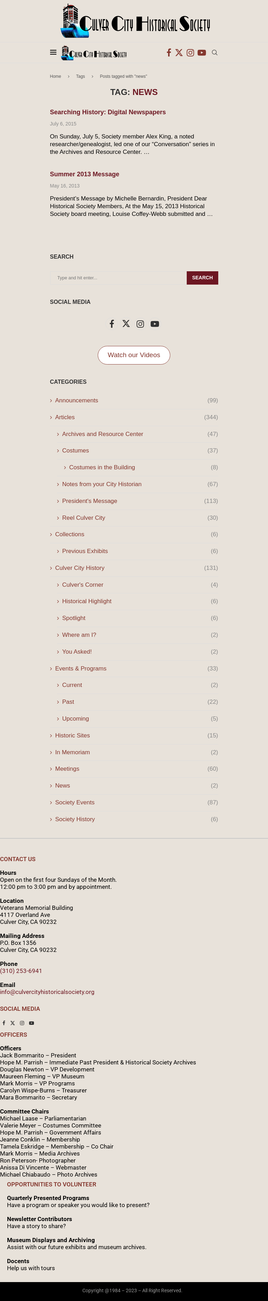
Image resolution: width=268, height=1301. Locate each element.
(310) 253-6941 (21, 970)
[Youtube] (202, 52)
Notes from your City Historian (140, 484)
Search (202, 277)
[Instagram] (190, 52)
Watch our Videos (134, 355)
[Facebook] (168, 52)
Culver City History (136, 568)
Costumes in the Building (143, 467)
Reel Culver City (140, 518)
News (136, 786)
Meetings (136, 769)
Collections (136, 534)
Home (55, 76)
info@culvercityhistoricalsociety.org (47, 991)
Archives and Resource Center (140, 434)
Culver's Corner (140, 585)
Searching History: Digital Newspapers (108, 112)
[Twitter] (179, 52)
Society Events (136, 802)
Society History (136, 819)
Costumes (140, 451)
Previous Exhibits (140, 551)
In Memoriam (136, 752)
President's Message (140, 501)
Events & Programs (136, 669)
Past (140, 702)
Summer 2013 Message (84, 174)
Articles (136, 417)
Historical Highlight (140, 601)
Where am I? (140, 635)
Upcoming (140, 719)
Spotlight (140, 618)
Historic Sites (136, 735)
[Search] (214, 52)
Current (140, 685)
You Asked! (140, 652)
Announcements (136, 400)
